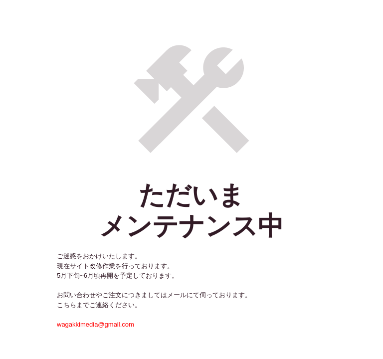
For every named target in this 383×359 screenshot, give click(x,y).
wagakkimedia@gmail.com (95, 324)
